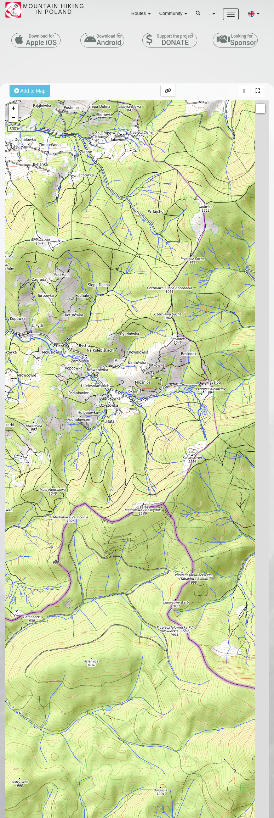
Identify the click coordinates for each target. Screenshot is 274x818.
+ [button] (14, 108)
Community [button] (173, 13)
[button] (254, 13)
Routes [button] (141, 13)
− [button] (14, 117)
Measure (260, 108)
